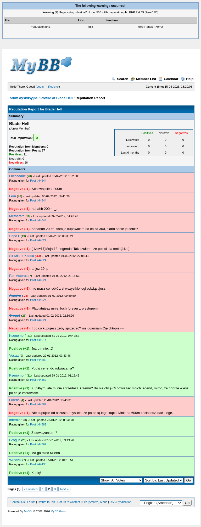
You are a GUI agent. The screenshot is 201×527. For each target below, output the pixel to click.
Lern (12, 196)
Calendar (168, 79)
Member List (143, 79)
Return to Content (68, 501)
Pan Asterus (18, 276)
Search (119, 79)
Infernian (16, 420)
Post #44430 (38, 464)
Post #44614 (38, 339)
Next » (64, 489)
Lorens (14, 400)
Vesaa (14, 355)
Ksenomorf (17, 336)
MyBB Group (59, 511)
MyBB (27, 511)
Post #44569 (38, 444)
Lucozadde (17, 176)
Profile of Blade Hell (57, 98)
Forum (31, 501)
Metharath (17, 216)
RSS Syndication (120, 501)
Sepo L (14, 236)
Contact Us (17, 501)
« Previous (31, 489)
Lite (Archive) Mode (94, 501)
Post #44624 (38, 240)
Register (53, 86)
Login (40, 86)
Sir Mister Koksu (21, 256)
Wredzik (15, 460)
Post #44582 (38, 359)
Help (187, 79)
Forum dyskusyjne (23, 98)
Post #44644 (38, 180)
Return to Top (46, 501)
